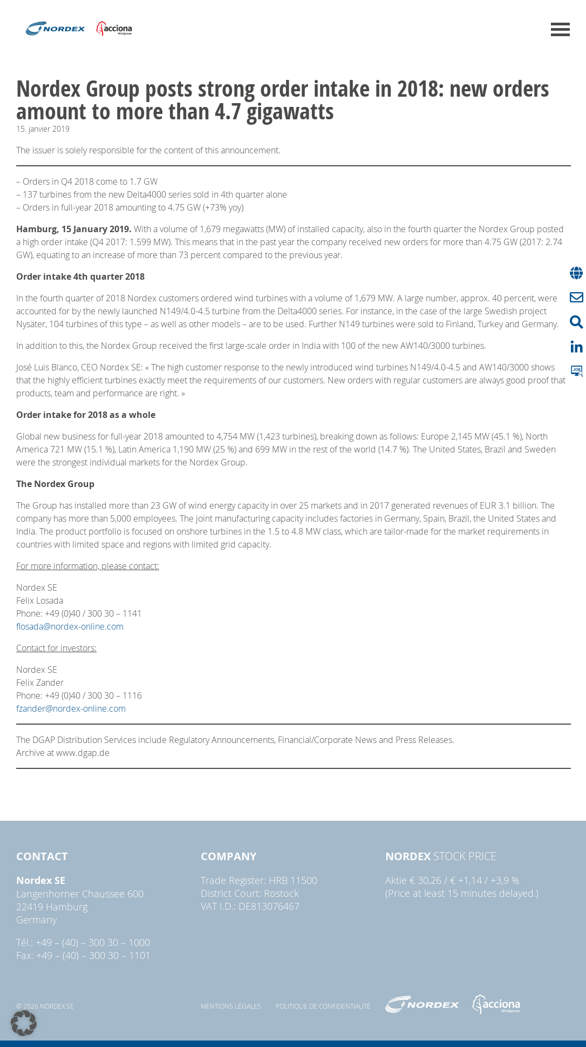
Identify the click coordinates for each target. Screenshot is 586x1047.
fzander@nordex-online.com (71, 708)
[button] (23, 1023)
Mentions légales (231, 1006)
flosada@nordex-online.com (70, 626)
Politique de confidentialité (323, 1006)
